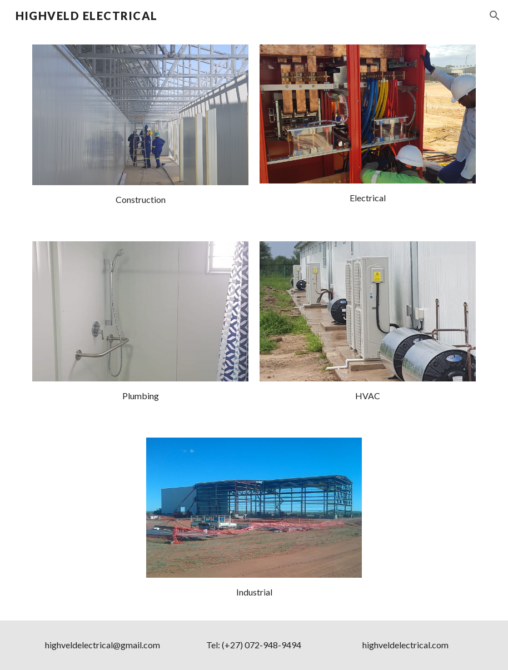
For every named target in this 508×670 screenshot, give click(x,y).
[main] (140, 200)
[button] (494, 15)
